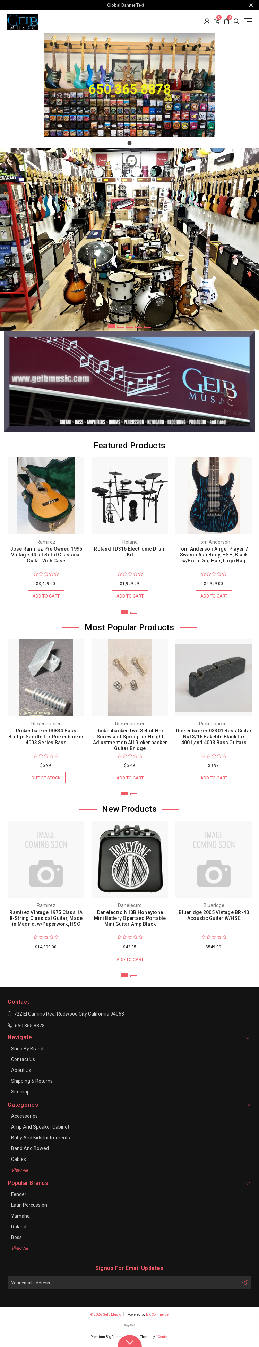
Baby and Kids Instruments (40, 1140)
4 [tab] (138, 327)
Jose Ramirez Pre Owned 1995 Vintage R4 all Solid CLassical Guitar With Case (46, 554)
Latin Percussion (29, 1207)
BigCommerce (157, 1317)
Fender (18, 1197)
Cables (18, 1161)
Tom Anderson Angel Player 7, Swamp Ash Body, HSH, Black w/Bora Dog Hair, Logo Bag (214, 554)
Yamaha (20, 1218)
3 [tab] (129, 327)
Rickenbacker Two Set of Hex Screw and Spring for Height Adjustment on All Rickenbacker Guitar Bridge (130, 740)
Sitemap (20, 1094)
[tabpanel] (129, 239)
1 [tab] (111, 326)
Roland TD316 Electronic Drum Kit (130, 552)
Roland (18, 1229)
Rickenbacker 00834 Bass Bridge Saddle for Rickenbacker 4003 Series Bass (46, 737)
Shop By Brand (27, 1051)
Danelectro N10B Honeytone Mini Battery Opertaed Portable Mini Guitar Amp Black (130, 920)
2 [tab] (120, 327)
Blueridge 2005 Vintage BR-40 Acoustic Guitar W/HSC (214, 917)
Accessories (24, 1118)
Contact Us (23, 1062)
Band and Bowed (30, 1151)
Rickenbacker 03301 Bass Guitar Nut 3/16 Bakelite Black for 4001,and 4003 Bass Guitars (214, 737)
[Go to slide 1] (130, 143)
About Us (21, 1072)
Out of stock (46, 778)
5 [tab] (147, 327)
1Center (162, 1339)
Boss (16, 1240)
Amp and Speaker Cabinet (40, 1129)
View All (19, 1172)
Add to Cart (46, 596)
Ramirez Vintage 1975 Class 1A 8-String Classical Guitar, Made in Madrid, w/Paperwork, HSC (46, 920)
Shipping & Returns (32, 1083)
